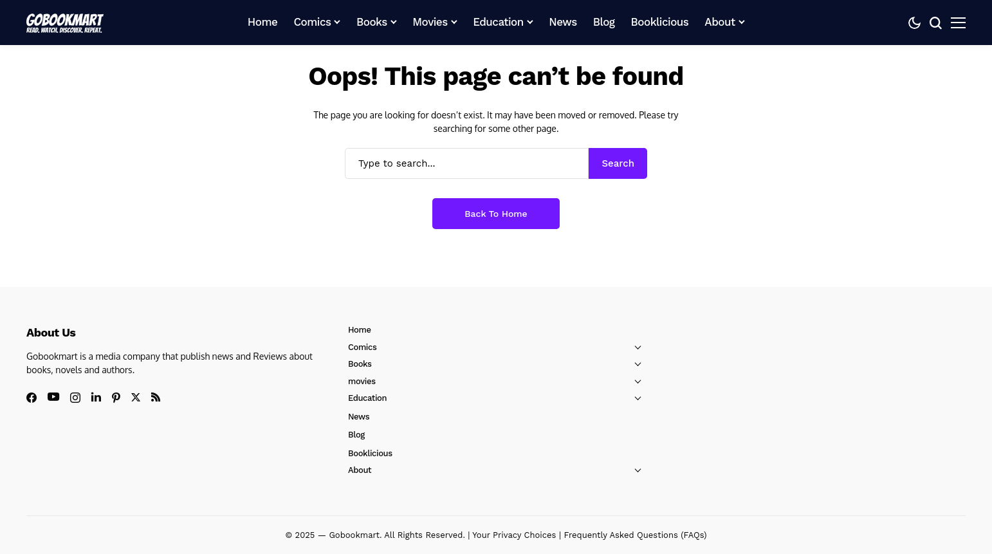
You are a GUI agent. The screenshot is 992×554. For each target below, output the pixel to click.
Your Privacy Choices (514, 535)
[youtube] (53, 397)
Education (367, 398)
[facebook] (31, 397)
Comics (362, 347)
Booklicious (370, 453)
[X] (135, 397)
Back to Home (495, 213)
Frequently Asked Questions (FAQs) (635, 535)
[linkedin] (96, 397)
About (359, 470)
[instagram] (75, 397)
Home (359, 330)
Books (360, 364)
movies (362, 381)
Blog (356, 434)
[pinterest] (116, 397)
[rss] (155, 397)
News (358, 416)
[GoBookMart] (65, 22)
